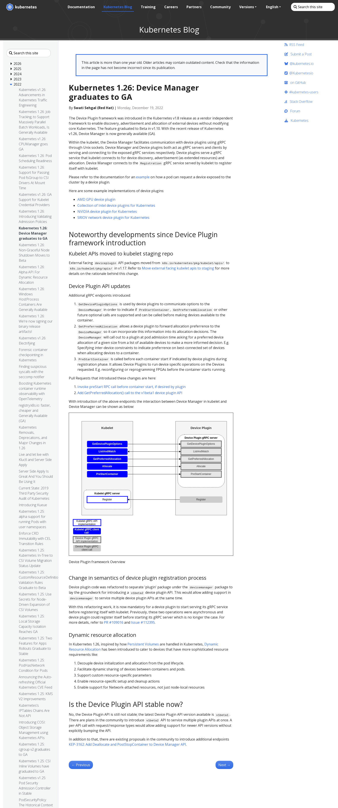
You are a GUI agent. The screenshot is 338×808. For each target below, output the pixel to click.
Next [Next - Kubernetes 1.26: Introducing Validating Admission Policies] (224, 765)
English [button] (272, 7)
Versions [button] (246, 7)
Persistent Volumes (143, 644)
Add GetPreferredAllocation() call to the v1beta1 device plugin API (129, 392)
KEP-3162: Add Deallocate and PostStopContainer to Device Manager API (127, 744)
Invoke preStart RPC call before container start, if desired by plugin (131, 386)
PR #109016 (113, 622)
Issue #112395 (143, 622)
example (143, 177)
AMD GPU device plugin (96, 199)
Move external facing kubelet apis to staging (178, 268)
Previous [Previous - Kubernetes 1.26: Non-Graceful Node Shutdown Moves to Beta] (81, 765)
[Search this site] (313, 7)
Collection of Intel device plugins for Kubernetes (116, 205)
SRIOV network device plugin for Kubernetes (113, 217)
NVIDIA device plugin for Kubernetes (107, 211)
